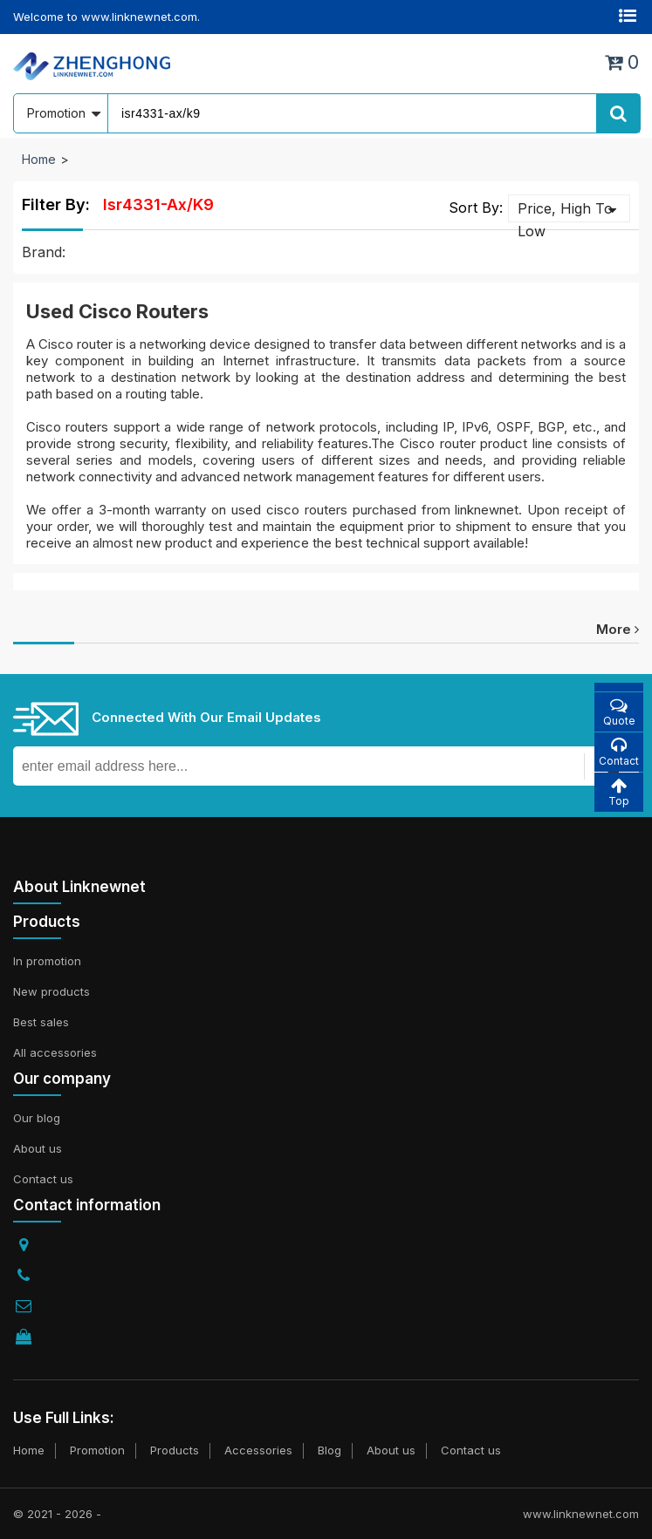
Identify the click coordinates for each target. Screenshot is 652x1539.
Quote (619, 712)
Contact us (43, 1179)
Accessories (258, 1450)
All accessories (55, 1052)
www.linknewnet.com (581, 1514)
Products (174, 1450)
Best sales (41, 1022)
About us (37, 1148)
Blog (329, 1450)
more (617, 629)
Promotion (97, 1450)
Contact (619, 752)
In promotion (47, 961)
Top (619, 792)
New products (51, 991)
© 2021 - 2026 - (57, 1514)
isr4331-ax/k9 (158, 204)
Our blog (36, 1118)
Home (39, 159)
